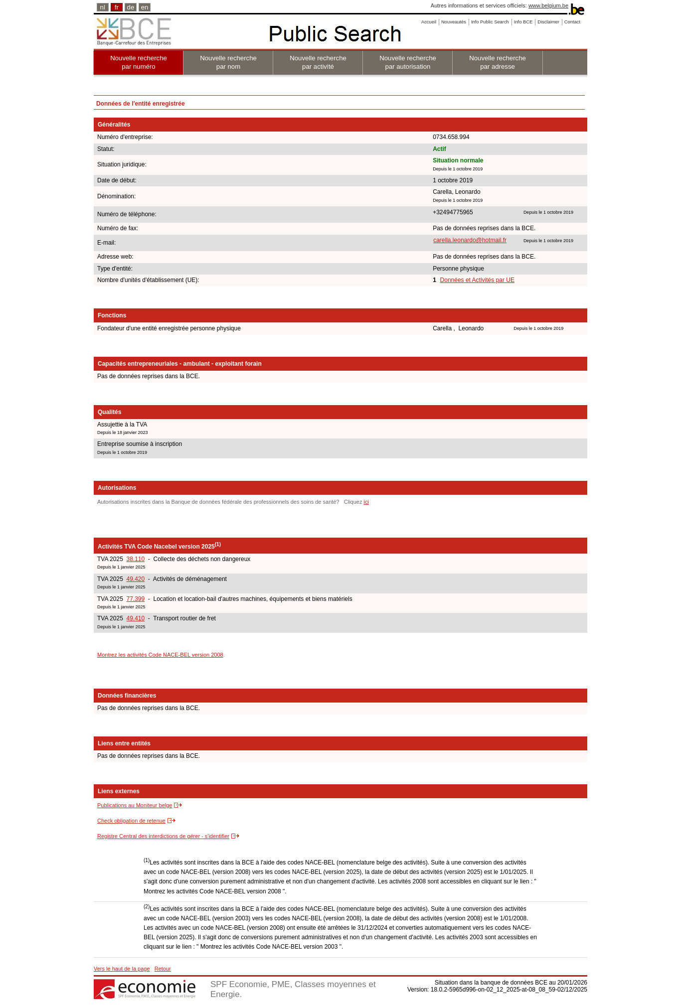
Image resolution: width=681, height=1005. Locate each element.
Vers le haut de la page (122, 969)
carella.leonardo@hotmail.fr (470, 240)
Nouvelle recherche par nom (228, 62)
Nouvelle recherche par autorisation (407, 62)
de (131, 7)
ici (365, 502)
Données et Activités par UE (477, 280)
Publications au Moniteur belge (134, 805)
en (145, 7)
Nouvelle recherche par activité (318, 62)
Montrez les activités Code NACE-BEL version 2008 (160, 655)
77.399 (135, 598)
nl (102, 7)
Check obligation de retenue (131, 821)
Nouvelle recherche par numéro (138, 62)
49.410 (135, 618)
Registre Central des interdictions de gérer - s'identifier (163, 836)
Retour (163, 969)
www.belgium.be (548, 5)
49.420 (135, 578)
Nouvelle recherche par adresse (497, 62)
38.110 (135, 559)
